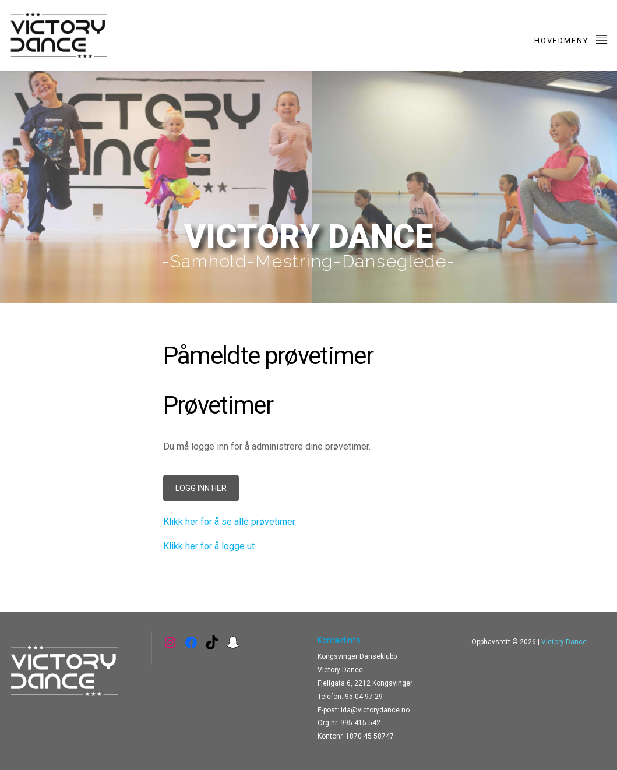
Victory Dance (564, 642)
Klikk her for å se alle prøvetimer (229, 521)
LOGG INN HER (201, 488)
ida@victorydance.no (375, 710)
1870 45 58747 (369, 736)
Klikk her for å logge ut (209, 546)
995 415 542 (360, 723)
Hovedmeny (571, 39)
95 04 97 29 (364, 697)
